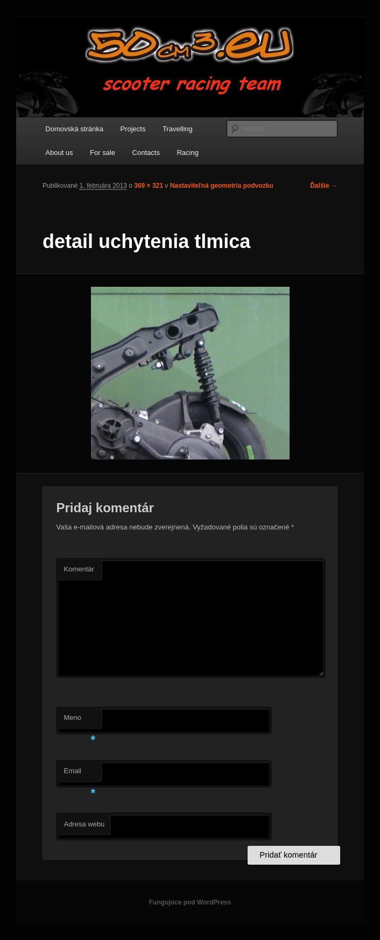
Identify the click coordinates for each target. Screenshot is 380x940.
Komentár (79, 569)
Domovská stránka (74, 129)
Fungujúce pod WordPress (190, 902)
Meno (79, 720)
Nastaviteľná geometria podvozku (221, 185)
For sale (102, 153)
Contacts (146, 153)
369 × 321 (148, 185)
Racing (187, 153)
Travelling (178, 129)
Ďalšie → (323, 185)
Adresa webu (84, 824)
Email (79, 774)
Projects (132, 129)
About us (59, 153)
